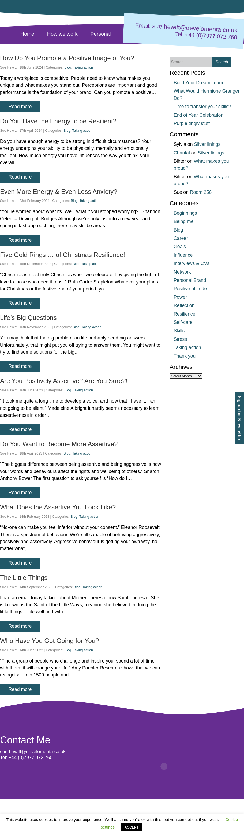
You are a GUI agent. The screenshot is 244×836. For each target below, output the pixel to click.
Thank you (185, 356)
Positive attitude (190, 288)
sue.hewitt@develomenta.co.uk (195, 28)
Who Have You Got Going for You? (49, 640)
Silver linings (207, 144)
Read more (20, 106)
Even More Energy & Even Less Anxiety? (58, 191)
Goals (180, 246)
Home (27, 34)
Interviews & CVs (191, 263)
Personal (101, 34)
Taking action (83, 67)
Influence (183, 255)
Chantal (182, 153)
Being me (183, 221)
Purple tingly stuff (192, 123)
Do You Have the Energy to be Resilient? (58, 121)
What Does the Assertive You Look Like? (58, 507)
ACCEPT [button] (132, 827)
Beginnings (185, 213)
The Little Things (23, 577)
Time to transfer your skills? (202, 106)
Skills (179, 330)
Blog (67, 67)
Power (180, 297)
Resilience (184, 314)
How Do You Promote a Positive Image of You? (67, 58)
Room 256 (201, 192)
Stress (180, 339)
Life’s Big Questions (28, 317)
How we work (62, 34)
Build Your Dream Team (198, 82)
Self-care (183, 322)
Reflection (184, 305)
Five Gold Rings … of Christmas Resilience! (62, 254)
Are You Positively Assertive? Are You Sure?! (63, 380)
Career (181, 238)
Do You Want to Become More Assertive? (59, 444)
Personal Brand (190, 280)
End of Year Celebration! (199, 115)
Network (182, 272)
